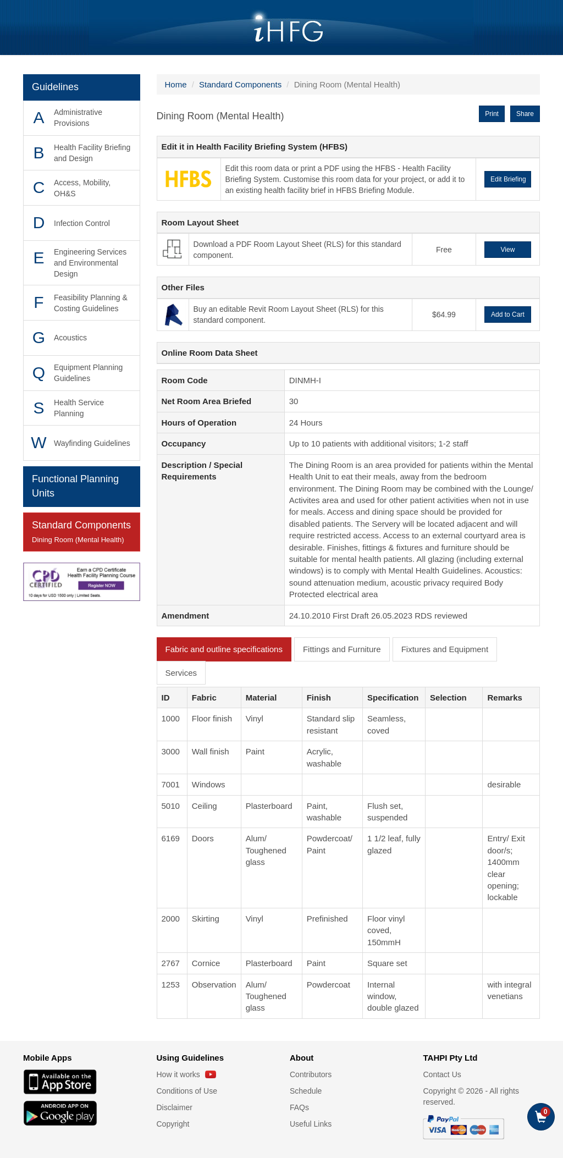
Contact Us (442, 1074)
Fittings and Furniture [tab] (342, 649)
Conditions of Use (187, 1091)
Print (492, 114)
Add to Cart (508, 314)
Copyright (173, 1124)
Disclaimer (174, 1107)
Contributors (311, 1074)
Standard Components (81, 532)
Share (525, 114)
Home (176, 84)
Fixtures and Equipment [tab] (444, 649)
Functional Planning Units (75, 486)
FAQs (299, 1107)
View (508, 249)
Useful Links (311, 1124)
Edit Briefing (508, 179)
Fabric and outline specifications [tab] (224, 649)
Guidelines (55, 86)
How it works (186, 1074)
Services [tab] (181, 672)
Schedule (306, 1091)
